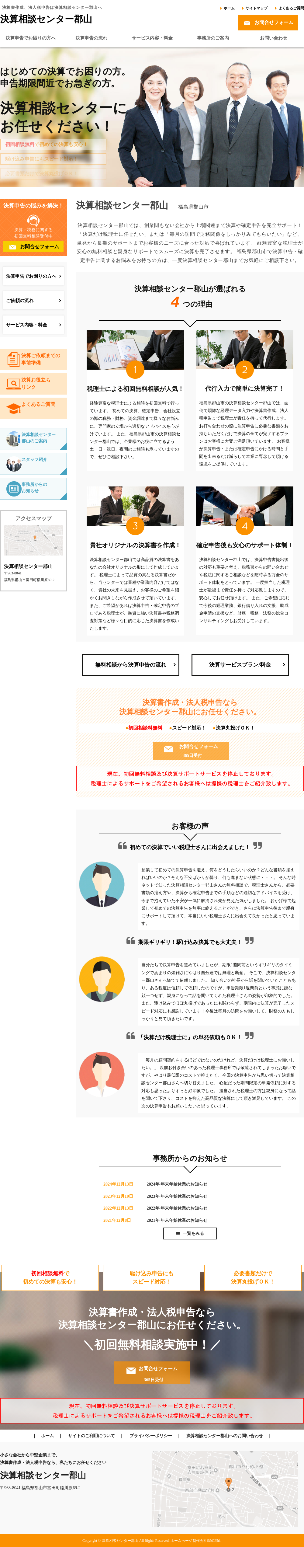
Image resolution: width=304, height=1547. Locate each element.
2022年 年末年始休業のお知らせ (177, 1208)
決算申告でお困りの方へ (30, 38)
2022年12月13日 (118, 1208)
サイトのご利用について (91, 1436)
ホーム (229, 8)
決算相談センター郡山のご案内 (39, 437)
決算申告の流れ (91, 38)
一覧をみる (193, 1233)
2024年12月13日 (118, 1184)
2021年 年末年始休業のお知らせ (177, 1220)
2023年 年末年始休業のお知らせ (177, 1196)
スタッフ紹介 (34, 459)
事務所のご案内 (213, 38)
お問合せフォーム (273, 22)
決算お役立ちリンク (35, 383)
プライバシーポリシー (151, 1436)
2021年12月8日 (117, 1220)
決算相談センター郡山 (46, 19)
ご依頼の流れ (19, 300)
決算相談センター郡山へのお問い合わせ (224, 1436)
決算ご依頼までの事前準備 (40, 359)
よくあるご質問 (291, 8)
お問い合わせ (273, 38)
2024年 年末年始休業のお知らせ (177, 1184)
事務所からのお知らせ (34, 487)
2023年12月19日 (118, 1196)
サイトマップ (257, 8)
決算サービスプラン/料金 (240, 665)
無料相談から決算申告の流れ (130, 665)
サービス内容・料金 (152, 38)
